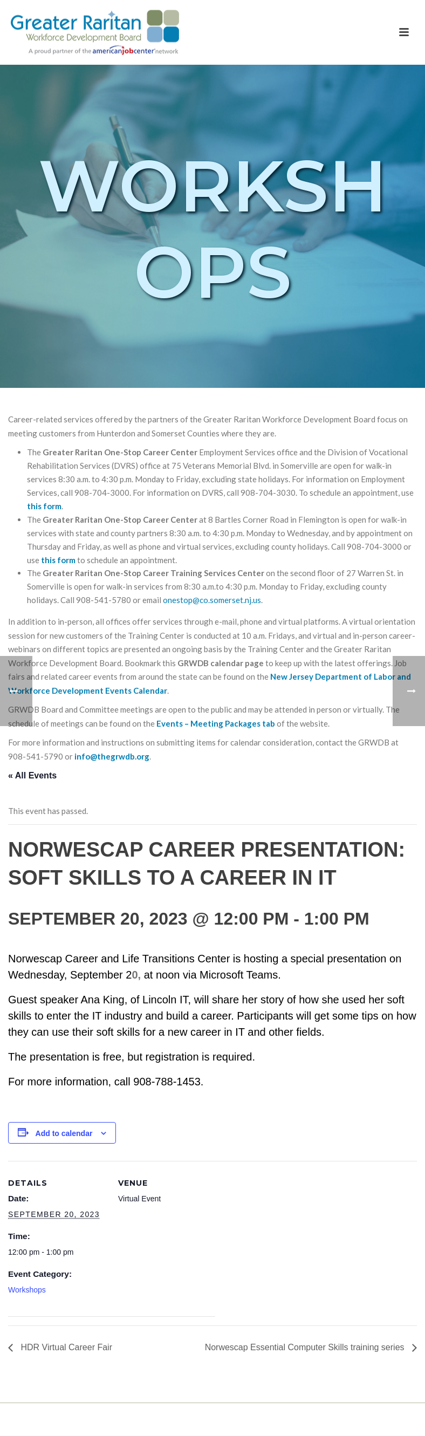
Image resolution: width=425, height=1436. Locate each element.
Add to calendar (64, 1133)
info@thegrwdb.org (111, 756)
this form (44, 506)
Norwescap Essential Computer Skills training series (306, 1347)
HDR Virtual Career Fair (65, 1347)
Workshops (27, 1289)
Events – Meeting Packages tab (215, 723)
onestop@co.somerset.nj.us (212, 600)
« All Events (32, 775)
